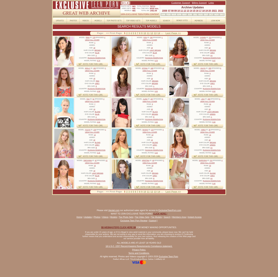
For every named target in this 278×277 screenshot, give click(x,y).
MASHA (145, 130)
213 (210, 37)
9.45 (98, 153)
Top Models (156, 217)
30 (209, 130)
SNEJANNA (87, 160)
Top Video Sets (142, 217)
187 (151, 99)
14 (191, 10)
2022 (220, 10)
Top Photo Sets (126, 217)
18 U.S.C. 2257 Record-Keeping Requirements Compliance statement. (139, 246)
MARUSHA (203, 160)
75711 (152, 6)
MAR (174, 14)
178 (94, 37)
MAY (184, 14)
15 (194, 10)
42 (96, 160)
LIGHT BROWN (155, 50)
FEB (168, 14)
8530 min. (154, 8)
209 (209, 99)
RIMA (88, 37)
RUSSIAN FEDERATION (96, 58)
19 (206, 10)
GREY (212, 53)
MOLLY (87, 68)
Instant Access (194, 217)
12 (184, 10)
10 (178, 10)
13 (188, 10)
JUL (195, 14)
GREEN (212, 114)
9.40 (156, 183)
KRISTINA (145, 160)
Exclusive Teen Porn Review (133, 220)
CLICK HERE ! (160, 214)
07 (169, 10)
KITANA (145, 68)
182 (94, 68)
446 (133, 8)
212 (211, 160)
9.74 (98, 60)
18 (203, 10)
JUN (190, 14)
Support (152, 220)
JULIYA (202, 68)
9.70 (156, 60)
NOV (216, 14)
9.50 (98, 122)
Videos (105, 217)
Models (113, 217)
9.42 (213, 153)
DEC (222, 14)
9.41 (98, 183)
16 (197, 10)
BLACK (155, 112)
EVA (88, 99)
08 (172, 10)
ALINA (145, 99)
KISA (145, 37)
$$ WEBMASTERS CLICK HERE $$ (118, 227)
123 (152, 130)
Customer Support (180, 2)
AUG (200, 14)
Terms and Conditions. (138, 253)
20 (209, 10)
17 (200, 10)
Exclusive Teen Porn (168, 256)
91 (93, 99)
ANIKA (203, 130)
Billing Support (199, 2)
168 (152, 68)
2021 (214, 10)
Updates (88, 217)
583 (133, 6)
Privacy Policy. (139, 250)
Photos (97, 217)
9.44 (156, 153)
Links (211, 2)
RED (97, 81)
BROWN (98, 50)
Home (79, 217)
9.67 (213, 60)
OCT (211, 14)
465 (133, 11)
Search (167, 217)
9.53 (156, 91)
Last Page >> (173, 33)
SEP (206, 14)
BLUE (97, 53)
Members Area (179, 217)
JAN (163, 14)
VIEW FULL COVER (92, 40)
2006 (164, 10)
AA (211, 55)
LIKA (203, 99)
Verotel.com (113, 210)
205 (209, 68)
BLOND (97, 112)
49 (153, 160)
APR (179, 14)
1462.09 (153, 11)
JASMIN (203, 37)
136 (94, 130)
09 (175, 10)
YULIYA (87, 130)
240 (151, 37)
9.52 (213, 91)
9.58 (98, 91)
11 (181, 10)
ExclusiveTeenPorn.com (169, 210)
